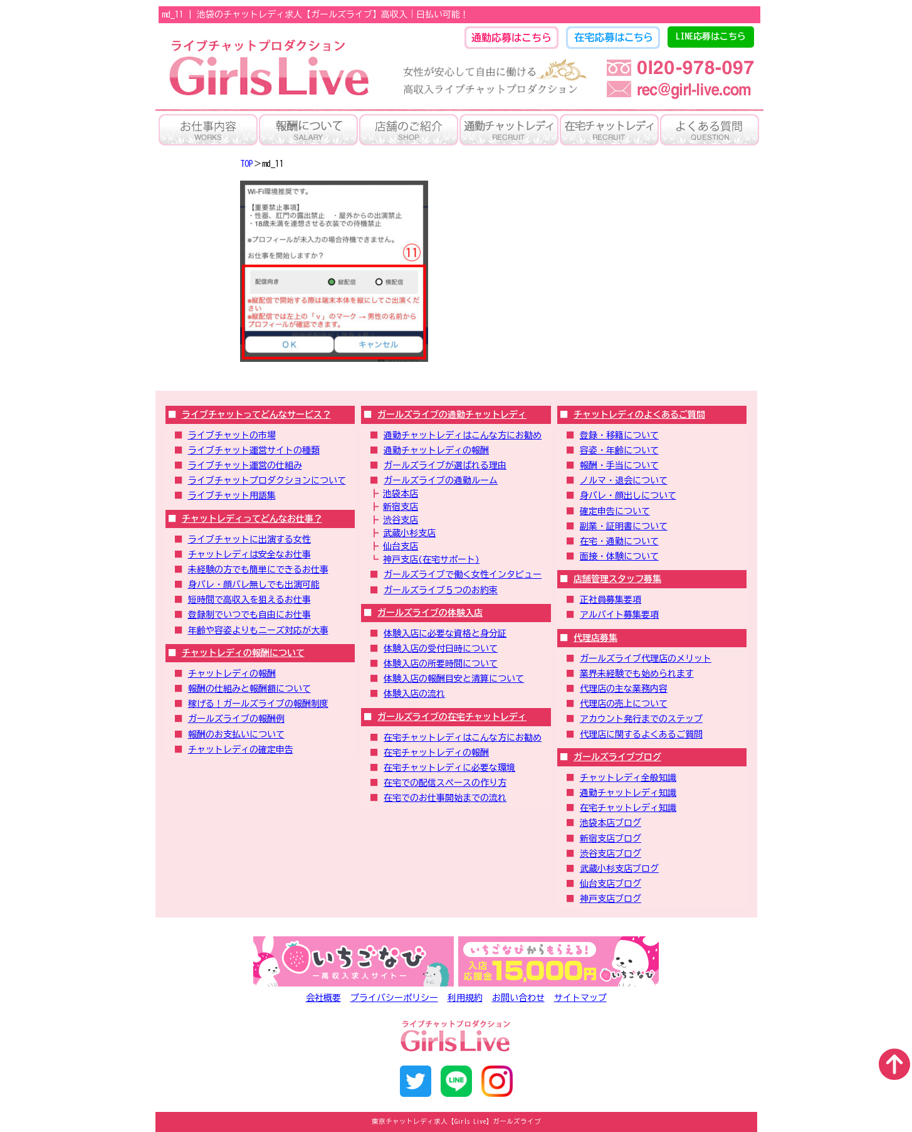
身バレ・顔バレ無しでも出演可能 (254, 584)
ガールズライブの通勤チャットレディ (452, 414)
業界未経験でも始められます (637, 673)
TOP (246, 163)
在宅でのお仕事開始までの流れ (445, 797)
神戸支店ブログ (610, 898)
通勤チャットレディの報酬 (436, 450)
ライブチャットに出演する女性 (249, 539)
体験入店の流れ (414, 693)
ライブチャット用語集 (232, 495)
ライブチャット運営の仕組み (245, 465)
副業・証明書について (624, 526)
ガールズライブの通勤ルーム (441, 480)
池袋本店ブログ (610, 822)
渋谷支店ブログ (610, 853)
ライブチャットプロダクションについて (267, 480)
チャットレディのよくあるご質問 (639, 414)
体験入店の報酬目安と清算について (454, 678)
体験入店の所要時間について (441, 663)
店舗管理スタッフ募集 (617, 578)
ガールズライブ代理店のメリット (645, 658)
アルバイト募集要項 (619, 614)
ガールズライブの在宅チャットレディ (452, 716)
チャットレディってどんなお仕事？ (252, 518)
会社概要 (323, 997)
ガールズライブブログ (617, 757)
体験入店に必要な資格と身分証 (445, 633)
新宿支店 (400, 506)
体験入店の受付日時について (441, 648)
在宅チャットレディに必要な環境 (449, 767)
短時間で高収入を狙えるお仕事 (249, 599)
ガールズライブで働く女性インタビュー (463, 574)
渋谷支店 (400, 520)
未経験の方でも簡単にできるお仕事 (258, 569)
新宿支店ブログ (610, 838)
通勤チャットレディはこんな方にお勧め (463, 435)
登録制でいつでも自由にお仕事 (249, 614)
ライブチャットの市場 (232, 435)
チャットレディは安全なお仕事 (249, 554)
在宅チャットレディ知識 (628, 807)
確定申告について (615, 511)
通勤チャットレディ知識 (628, 792)
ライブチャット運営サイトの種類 (254, 450)
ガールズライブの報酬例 (236, 718)
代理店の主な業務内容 (624, 688)
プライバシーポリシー (394, 997)
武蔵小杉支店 (409, 533)
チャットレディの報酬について (243, 652)
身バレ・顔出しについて (628, 495)
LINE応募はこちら (711, 36)
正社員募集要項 (610, 599)
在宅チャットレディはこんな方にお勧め (463, 737)
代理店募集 (595, 637)
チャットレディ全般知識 (628, 777)
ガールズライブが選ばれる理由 (445, 465)
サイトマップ (580, 997)
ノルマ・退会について (624, 480)
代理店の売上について (624, 703)
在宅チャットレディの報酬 (436, 752)
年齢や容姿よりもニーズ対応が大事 (258, 630)
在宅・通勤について (619, 541)
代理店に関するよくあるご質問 (641, 734)
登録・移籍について (619, 435)
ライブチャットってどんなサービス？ (256, 414)
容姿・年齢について (619, 450)
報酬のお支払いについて (236, 734)
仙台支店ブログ (610, 883)
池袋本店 (400, 493)
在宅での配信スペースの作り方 (445, 782)
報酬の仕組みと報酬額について (249, 688)
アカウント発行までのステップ (641, 718)
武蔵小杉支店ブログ (619, 868)
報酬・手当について (619, 465)
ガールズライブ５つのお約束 (441, 590)
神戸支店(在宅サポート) (431, 559)
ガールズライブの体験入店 (430, 612)
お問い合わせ (518, 997)
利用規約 (465, 997)
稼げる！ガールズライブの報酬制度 (258, 703)
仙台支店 (400, 546)
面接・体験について (619, 556)
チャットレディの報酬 (232, 673)
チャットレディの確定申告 (240, 749)
